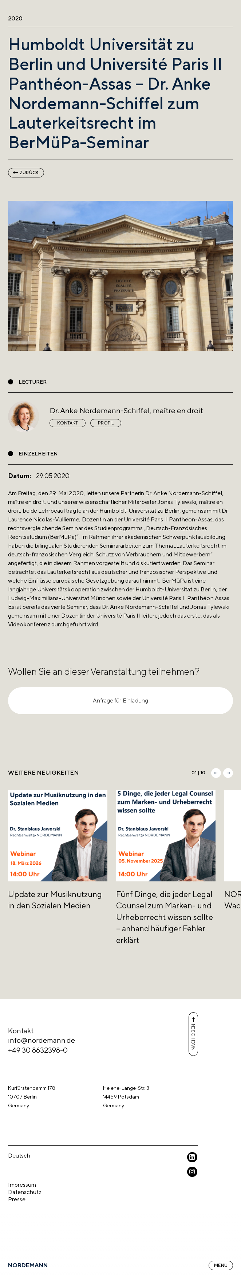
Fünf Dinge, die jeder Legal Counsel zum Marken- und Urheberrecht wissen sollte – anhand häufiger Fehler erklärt (164, 917)
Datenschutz (25, 1192)
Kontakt (67, 423)
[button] (216, 773)
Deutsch (19, 1155)
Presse (16, 1199)
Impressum (22, 1184)
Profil (106, 423)
